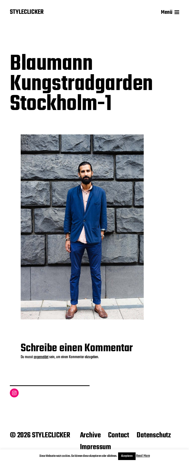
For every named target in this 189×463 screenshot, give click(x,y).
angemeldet (41, 357)
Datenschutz (154, 435)
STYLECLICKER (27, 12)
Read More (143, 456)
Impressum (95, 447)
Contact (118, 435)
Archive (90, 435)
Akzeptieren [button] (127, 456)
